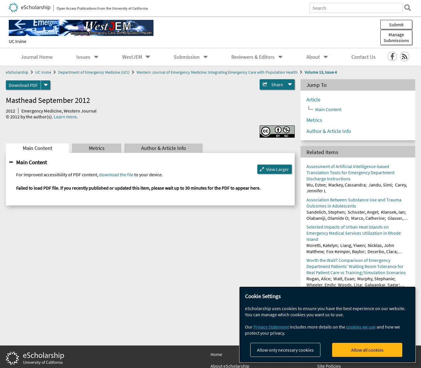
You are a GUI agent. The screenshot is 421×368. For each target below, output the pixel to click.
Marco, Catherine (368, 218)
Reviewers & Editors (253, 57)
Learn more (65, 117)
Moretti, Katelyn (321, 245)
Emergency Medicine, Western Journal (58, 111)
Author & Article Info (163, 148)
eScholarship (17, 72)
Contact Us (363, 57)
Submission (187, 57)
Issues (83, 57)
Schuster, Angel (363, 212)
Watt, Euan (343, 278)
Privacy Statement (271, 327)
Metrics (97, 148)
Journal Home (37, 57)
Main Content (37, 148)
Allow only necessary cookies (285, 350)
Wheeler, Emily (320, 285)
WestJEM (132, 57)
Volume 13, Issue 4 (321, 72)
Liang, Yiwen (352, 245)
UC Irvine (17, 41)
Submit (396, 24)
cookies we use (361, 327)
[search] (407, 7)
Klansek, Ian (393, 212)
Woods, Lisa (350, 285)
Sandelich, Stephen (325, 212)
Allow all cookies (367, 350)
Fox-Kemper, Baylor (345, 251)
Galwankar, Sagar (382, 285)
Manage (396, 37)
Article (313, 99)
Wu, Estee (315, 185)
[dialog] (327, 324)
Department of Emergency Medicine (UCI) (94, 72)
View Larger (277, 169)
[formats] (45, 85)
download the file (116, 174)
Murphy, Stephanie (375, 278)
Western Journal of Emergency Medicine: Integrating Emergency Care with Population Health (217, 72)
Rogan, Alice (318, 278)
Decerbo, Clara (381, 251)
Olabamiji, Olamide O (327, 218)
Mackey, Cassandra (346, 185)
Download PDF (23, 85)
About (313, 57)
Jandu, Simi (380, 185)
